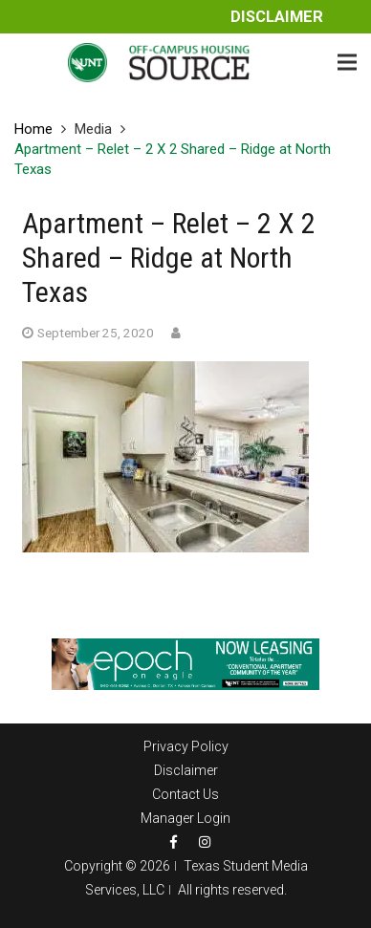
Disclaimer (276, 17)
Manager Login (185, 818)
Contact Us (185, 794)
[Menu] (347, 62)
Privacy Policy (186, 746)
